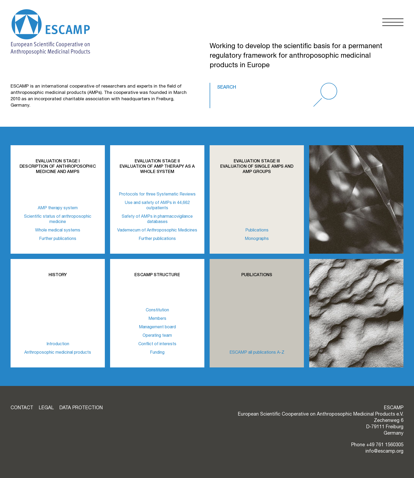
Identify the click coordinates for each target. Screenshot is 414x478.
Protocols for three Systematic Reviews (157, 194)
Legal (46, 407)
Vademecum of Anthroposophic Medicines (157, 229)
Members (157, 318)
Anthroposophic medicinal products (57, 352)
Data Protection (81, 407)
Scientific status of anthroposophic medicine (57, 219)
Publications (257, 229)
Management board (157, 326)
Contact (22, 407)
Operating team (157, 335)
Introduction (57, 343)
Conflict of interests (157, 343)
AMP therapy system (58, 207)
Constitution (157, 309)
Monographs (257, 238)
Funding (157, 352)
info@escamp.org (384, 451)
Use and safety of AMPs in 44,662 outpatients (157, 205)
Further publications (57, 238)
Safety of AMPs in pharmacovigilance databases (157, 219)
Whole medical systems (57, 229)
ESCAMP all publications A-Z (256, 352)
